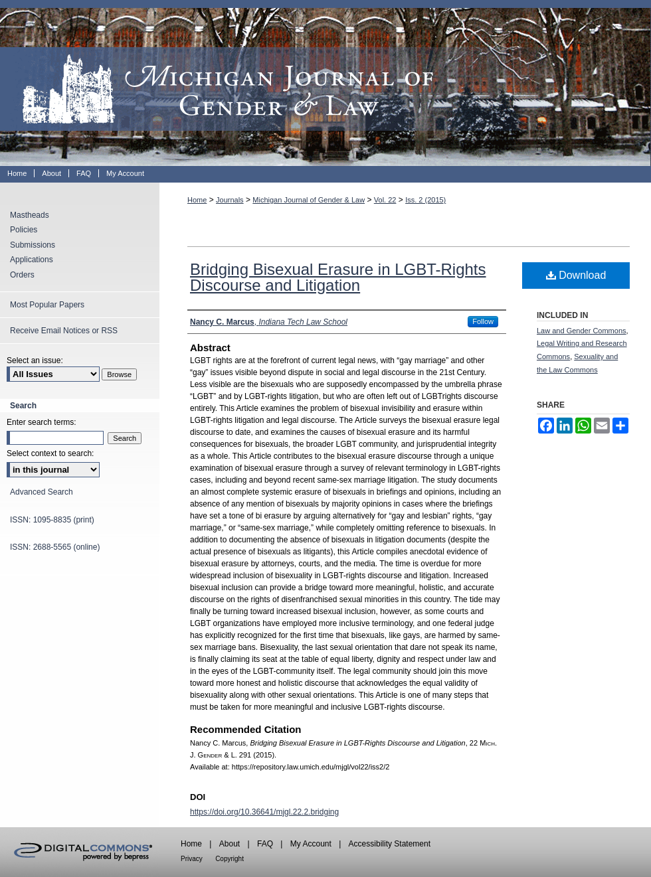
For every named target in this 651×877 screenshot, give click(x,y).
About (229, 843)
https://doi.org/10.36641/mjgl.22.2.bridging (264, 812)
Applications (31, 259)
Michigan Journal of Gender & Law (325, 83)
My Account (310, 843)
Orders (22, 274)
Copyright (229, 858)
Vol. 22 (385, 200)
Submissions (32, 245)
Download (576, 275)
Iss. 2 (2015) (425, 200)
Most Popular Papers (47, 304)
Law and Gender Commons (581, 331)
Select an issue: (35, 360)
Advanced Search (41, 492)
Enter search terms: (41, 422)
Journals (230, 200)
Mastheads (29, 215)
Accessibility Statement (389, 843)
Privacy (192, 858)
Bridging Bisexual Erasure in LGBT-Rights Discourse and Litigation (338, 277)
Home (197, 200)
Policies (23, 229)
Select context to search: (50, 453)
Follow (483, 321)
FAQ (265, 843)
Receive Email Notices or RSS (64, 330)
